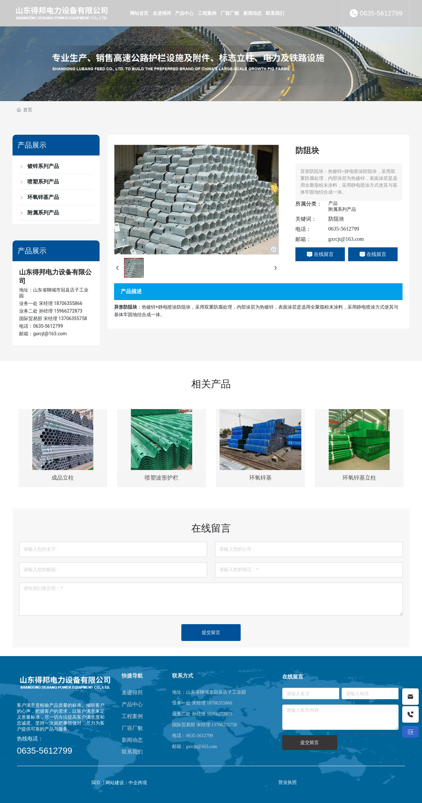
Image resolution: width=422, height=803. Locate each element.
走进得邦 (132, 692)
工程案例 (132, 716)
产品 (333, 203)
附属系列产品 (342, 209)
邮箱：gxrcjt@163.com (43, 333)
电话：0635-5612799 (41, 326)
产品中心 (132, 704)
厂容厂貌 (132, 728)
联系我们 (132, 752)
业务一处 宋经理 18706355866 (50, 303)
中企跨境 (138, 782)
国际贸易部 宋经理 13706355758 (53, 318)
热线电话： (30, 738)
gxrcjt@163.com (346, 239)
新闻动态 (132, 740)
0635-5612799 (381, 13)
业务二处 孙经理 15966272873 (50, 311)
